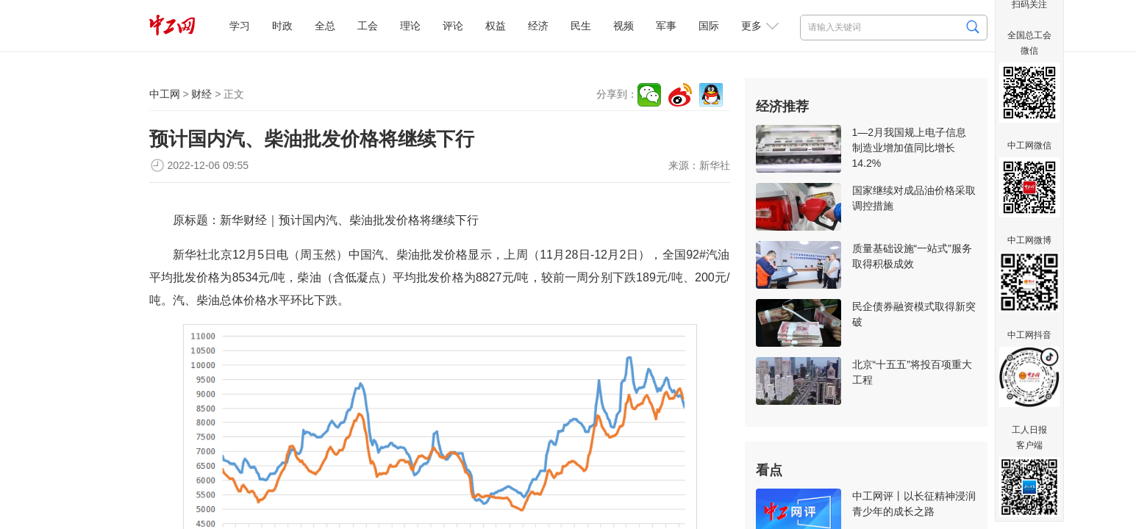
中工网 (164, 94)
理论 (410, 26)
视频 (623, 26)
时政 (282, 26)
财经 (201, 94)
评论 (453, 26)
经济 (538, 26)
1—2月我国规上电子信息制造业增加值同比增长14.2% (909, 147)
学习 (239, 26)
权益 (495, 26)
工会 (367, 26)
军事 (666, 26)
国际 (709, 26)
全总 (325, 26)
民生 (581, 26)
